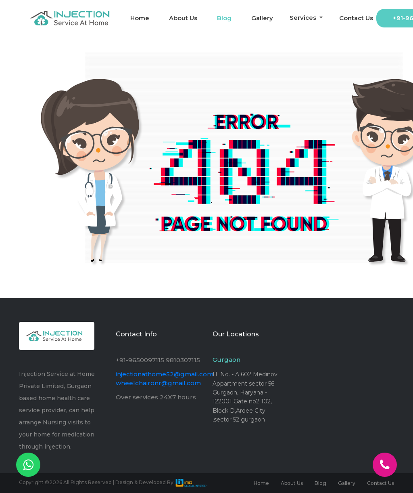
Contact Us (356, 18)
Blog (224, 18)
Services (304, 17)
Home (139, 18)
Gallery (262, 18)
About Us (183, 18)
